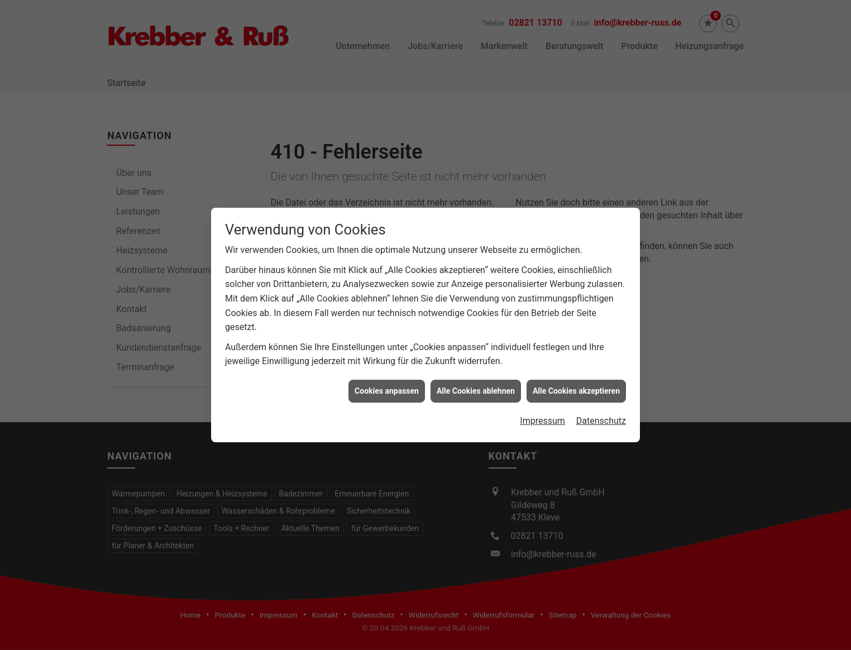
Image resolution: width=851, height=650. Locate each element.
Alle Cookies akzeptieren (576, 378)
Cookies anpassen (387, 378)
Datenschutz (601, 409)
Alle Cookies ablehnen (476, 378)
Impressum (542, 409)
